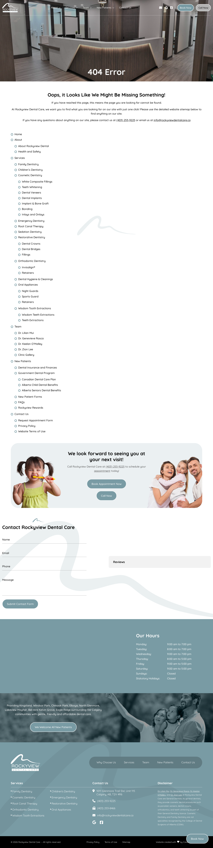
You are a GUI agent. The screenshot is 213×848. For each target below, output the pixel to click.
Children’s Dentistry (30, 169)
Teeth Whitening (32, 187)
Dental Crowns (31, 243)
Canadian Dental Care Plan (39, 379)
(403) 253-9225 (125, 120)
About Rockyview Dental (33, 146)
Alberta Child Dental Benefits (40, 385)
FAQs (21, 402)
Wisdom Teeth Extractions (38, 314)
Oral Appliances (28, 284)
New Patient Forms (30, 396)
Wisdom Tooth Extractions (34, 308)
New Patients (104, 7)
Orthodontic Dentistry (32, 261)
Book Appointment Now (107, 484)
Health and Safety (29, 151)
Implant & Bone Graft (35, 203)
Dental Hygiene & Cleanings (35, 279)
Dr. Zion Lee (25, 349)
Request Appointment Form (35, 420)
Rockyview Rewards (30, 407)
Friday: (140, 663)
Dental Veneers (31, 192)
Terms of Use (111, 842)
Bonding (27, 209)
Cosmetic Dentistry (30, 175)
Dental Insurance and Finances (37, 367)
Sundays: (141, 673)
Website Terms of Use (31, 431)
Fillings (26, 254)
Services (70, 7)
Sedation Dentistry (30, 231)
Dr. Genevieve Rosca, (180, 791)
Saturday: (142, 668)
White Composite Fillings (37, 181)
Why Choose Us (106, 762)
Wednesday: (143, 654)
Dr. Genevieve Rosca (31, 338)
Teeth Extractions (33, 320)
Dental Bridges (31, 249)
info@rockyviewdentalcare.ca (172, 120)
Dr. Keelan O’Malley (30, 344)
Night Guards (30, 291)
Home (18, 134)
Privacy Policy (26, 426)
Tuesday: (141, 649)
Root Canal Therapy (30, 226)
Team (86, 7)
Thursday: (142, 659)
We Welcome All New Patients (53, 727)
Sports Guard (30, 296)
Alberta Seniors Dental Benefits (41, 390)
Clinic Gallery (26, 354)
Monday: (141, 644)
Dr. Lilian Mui (26, 333)
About (54, 7)
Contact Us (125, 7)
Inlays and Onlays (33, 214)
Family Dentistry (28, 164)
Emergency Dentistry (31, 221)
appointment (102, 471)
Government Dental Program (36, 373)
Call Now (203, 7)
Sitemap (126, 842)
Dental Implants (32, 198)
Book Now (185, 7)
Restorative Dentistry (31, 237)
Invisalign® (28, 267)
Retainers (28, 272)
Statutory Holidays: (148, 678)
